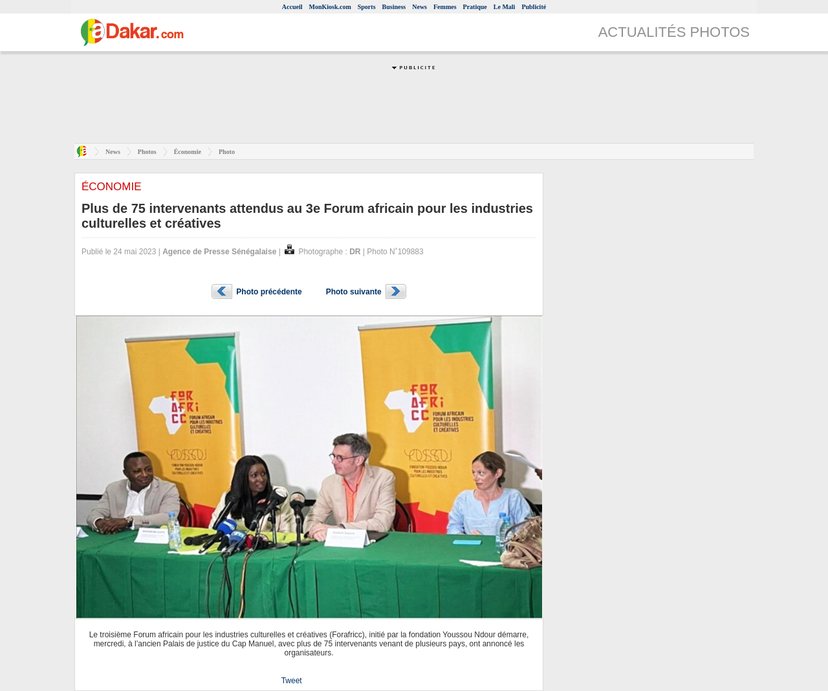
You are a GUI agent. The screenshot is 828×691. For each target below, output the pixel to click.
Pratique (475, 6)
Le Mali (505, 6)
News (419, 6)
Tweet (291, 680)
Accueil (292, 6)
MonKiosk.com (330, 6)
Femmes (445, 6)
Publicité (533, 6)
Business (394, 6)
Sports (367, 6)
